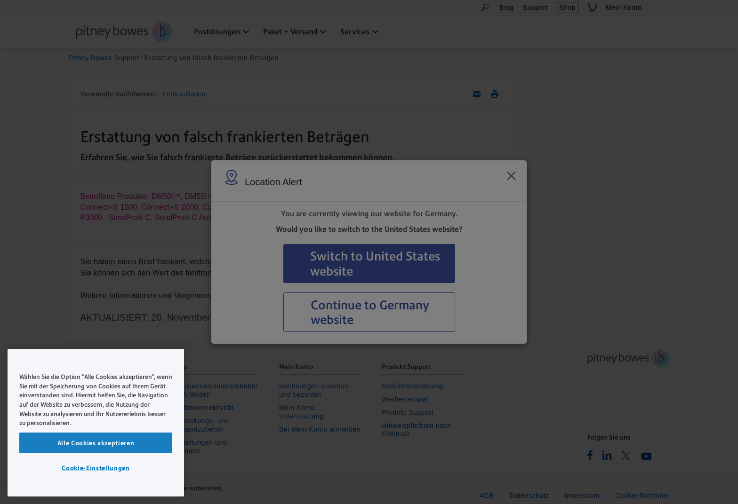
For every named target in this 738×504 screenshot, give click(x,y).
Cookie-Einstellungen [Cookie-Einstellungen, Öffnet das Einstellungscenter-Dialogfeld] (95, 468)
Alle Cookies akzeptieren (96, 443)
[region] (96, 422)
